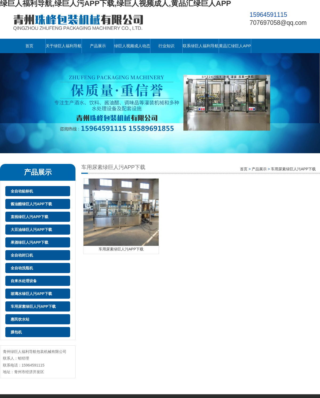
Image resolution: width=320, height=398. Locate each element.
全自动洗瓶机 (22, 268)
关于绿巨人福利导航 (64, 46)
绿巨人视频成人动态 (132, 46)
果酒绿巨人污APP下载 (29, 242)
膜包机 (16, 332)
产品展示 (98, 46)
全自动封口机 (22, 255)
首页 (29, 46)
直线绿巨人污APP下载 (29, 217)
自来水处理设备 (24, 281)
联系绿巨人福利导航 (201, 46)
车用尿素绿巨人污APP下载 (33, 306)
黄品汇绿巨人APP (235, 46)
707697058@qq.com (278, 22)
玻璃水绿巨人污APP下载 (31, 293)
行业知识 (166, 46)
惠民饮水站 (20, 319)
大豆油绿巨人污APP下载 (31, 229)
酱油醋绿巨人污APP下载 (31, 204)
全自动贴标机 (22, 191)
